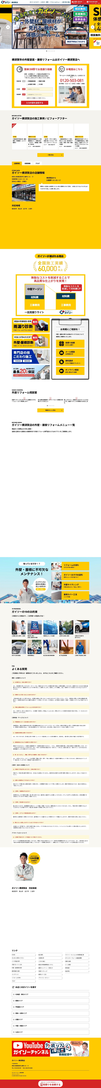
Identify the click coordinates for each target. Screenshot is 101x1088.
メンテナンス (15, 974)
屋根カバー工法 (42, 974)
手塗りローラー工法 (17, 964)
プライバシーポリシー (44, 977)
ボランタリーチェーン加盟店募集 (73, 958)
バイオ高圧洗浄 (16, 961)
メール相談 (68, 964)
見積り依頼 (68, 961)
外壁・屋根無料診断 (17, 968)
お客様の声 (41, 958)
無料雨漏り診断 (16, 971)
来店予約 (67, 971)
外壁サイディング (43, 971)
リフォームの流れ (16, 977)
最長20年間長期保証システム (46, 964)
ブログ (13, 981)
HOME (13, 954)
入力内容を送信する (34, 102)
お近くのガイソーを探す (24, 987)
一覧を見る (50, 155)
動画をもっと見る (50, 410)
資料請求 (67, 968)
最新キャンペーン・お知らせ (46, 968)
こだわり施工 (42, 961)
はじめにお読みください (18, 958)
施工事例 (41, 955)
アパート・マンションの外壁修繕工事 (74, 955)
